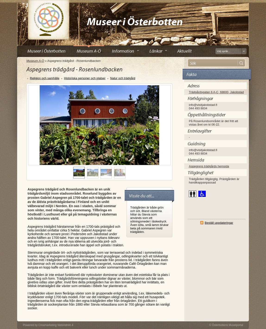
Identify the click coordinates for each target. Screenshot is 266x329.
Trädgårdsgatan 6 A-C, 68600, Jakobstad (216, 92)
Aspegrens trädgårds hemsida (209, 166)
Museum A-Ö (35, 61)
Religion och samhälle (44, 78)
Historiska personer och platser (84, 78)
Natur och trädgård (122, 78)
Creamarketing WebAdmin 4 (55, 325)
